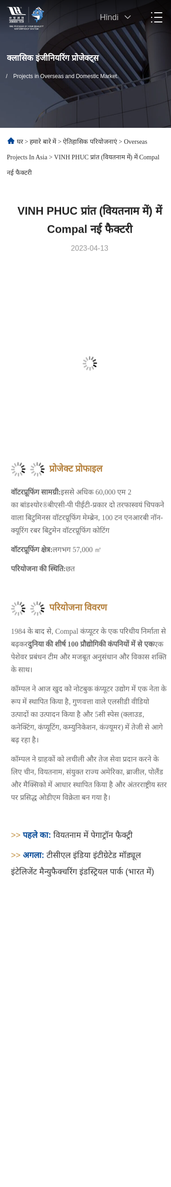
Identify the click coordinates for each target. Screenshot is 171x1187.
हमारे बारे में (43, 141)
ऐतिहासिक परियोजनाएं (90, 141)
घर (20, 141)
